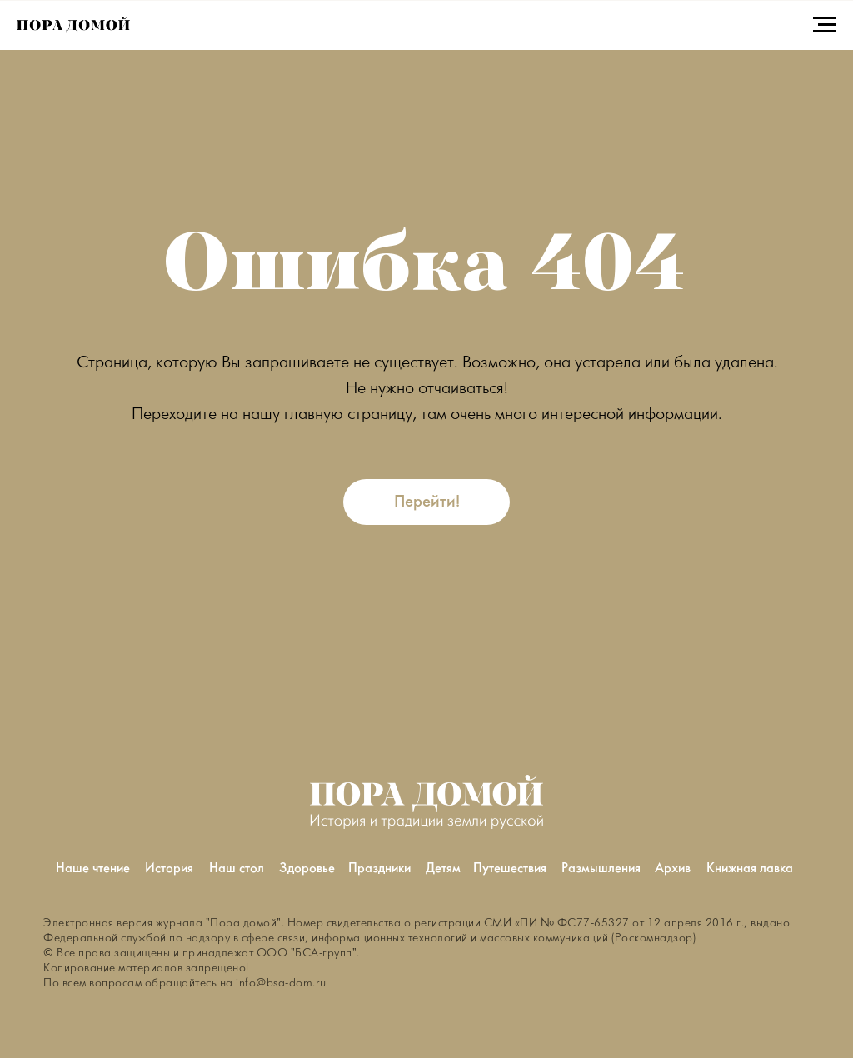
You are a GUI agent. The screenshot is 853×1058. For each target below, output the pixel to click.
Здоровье (307, 868)
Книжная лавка (749, 868)
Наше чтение (93, 868)
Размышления (601, 868)
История (169, 868)
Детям (443, 868)
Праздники (379, 868)
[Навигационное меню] (824, 25)
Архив (673, 868)
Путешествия (509, 868)
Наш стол (236, 868)
